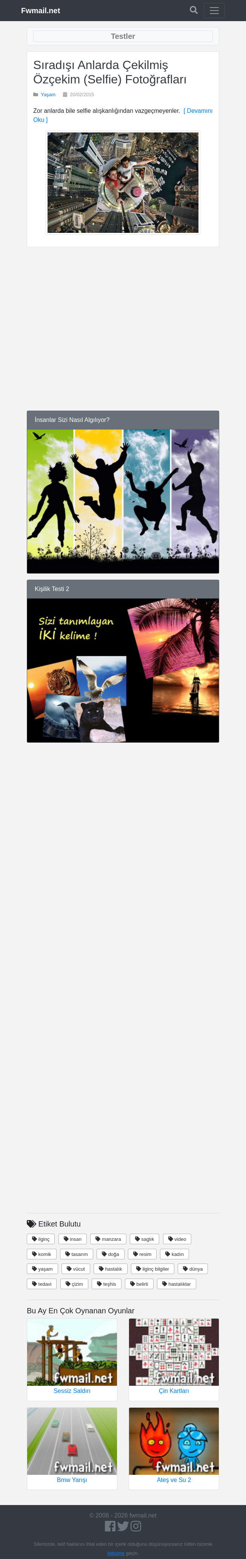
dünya (193, 1269)
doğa (110, 1254)
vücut (76, 1269)
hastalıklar (176, 1284)
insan (73, 1239)
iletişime (116, 1553)
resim (142, 1254)
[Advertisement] (123, 323)
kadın (174, 1254)
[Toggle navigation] (214, 10)
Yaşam (48, 94)
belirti (139, 1284)
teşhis (106, 1284)
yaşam (42, 1269)
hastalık (110, 1269)
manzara (108, 1239)
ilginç (40, 1239)
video (177, 1239)
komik (41, 1254)
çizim (74, 1284)
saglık (144, 1239)
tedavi (41, 1284)
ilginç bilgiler (152, 1269)
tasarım (76, 1254)
